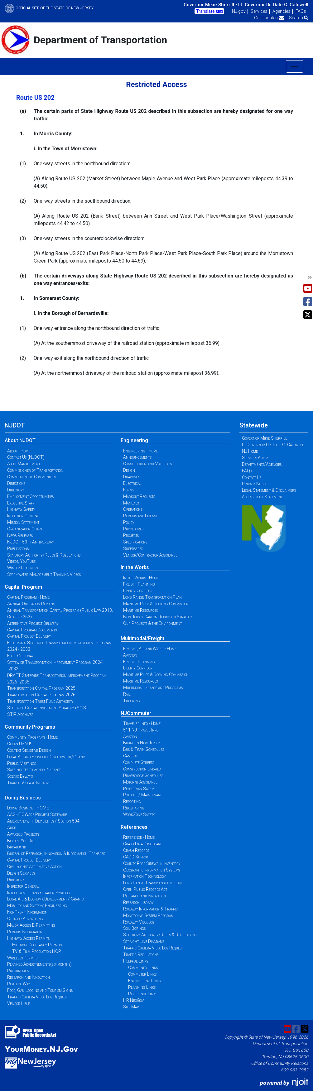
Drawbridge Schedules (143, 775)
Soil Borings (134, 928)
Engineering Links (144, 980)
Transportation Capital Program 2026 (41, 694)
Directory (15, 489)
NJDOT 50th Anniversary (30, 541)
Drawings (131, 476)
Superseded (133, 548)
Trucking (131, 700)
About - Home (18, 450)
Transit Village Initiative (29, 782)
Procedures (133, 528)
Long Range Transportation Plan (152, 597)
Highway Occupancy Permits (37, 944)
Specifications (135, 541)
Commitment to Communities (31, 476)
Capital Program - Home (28, 597)
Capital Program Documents (32, 629)
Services (259, 11)
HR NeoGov (133, 1000)
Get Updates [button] (269, 17)
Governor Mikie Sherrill (264, 438)
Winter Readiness (22, 567)
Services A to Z (255, 457)
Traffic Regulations (140, 954)
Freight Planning (139, 584)
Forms (128, 489)
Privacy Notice (254, 483)
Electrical (132, 483)
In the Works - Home (141, 577)
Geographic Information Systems (151, 869)
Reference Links (142, 993)
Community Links (143, 967)
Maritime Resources (140, 610)
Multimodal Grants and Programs (153, 687)
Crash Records (136, 850)
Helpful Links (135, 960)
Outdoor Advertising (25, 918)
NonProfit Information (27, 912)
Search (298, 17)
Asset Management (23, 463)
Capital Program (23, 587)
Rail (127, 694)
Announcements (137, 457)
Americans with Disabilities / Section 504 (43, 820)
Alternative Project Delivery (33, 623)
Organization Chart (24, 528)
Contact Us (251, 477)
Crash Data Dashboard (142, 843)
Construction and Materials (147, 463)
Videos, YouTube (21, 561)
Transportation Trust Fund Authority (40, 701)
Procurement (19, 970)
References (134, 827)
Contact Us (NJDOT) (26, 457)
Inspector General (23, 515)
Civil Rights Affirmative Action (34, 866)
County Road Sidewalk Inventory (152, 863)
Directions (16, 483)
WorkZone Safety (139, 814)
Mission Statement (23, 522)
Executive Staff (21, 502)
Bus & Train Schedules (143, 749)
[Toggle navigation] (294, 66)
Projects (131, 535)
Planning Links (142, 987)
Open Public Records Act (145, 889)
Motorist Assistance (140, 782)
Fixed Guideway (20, 655)
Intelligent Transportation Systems (38, 892)
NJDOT (15, 425)
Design (129, 470)
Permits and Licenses (141, 515)
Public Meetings (21, 763)
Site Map (131, 1006)
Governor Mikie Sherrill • (210, 4)
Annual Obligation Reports (31, 603)
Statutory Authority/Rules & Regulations (43, 555)
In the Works (135, 567)
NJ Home (250, 451)
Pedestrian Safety (139, 788)
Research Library (138, 902)
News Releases (20, 535)
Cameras (130, 755)
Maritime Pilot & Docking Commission (156, 603)
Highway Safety (21, 509)
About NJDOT (20, 440)
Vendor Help (18, 1003)
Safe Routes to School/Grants (34, 769)
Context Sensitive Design (29, 750)
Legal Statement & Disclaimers (269, 490)
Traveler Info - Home (142, 723)
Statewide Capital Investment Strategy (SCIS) (47, 707)
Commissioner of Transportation (35, 470)
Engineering (134, 440)
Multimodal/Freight (142, 638)
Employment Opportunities (30, 496)
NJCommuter (136, 713)
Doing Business (23, 798)
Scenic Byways (20, 776)
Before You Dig (20, 840)
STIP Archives (20, 714)
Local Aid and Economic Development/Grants (46, 756)
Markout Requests (139, 496)
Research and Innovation (28, 977)
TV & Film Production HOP (36, 951)
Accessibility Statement (262, 496)
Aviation (130, 655)
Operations (132, 509)
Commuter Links (142, 974)
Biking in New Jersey (141, 742)
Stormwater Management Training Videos (44, 574)
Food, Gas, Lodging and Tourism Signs (40, 990)
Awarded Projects (23, 834)
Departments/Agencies (262, 464)
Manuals (131, 502)
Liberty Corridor (137, 590)
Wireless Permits (22, 957)
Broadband (16, 846)
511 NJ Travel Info (140, 729)
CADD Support (136, 856)
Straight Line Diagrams (143, 941)
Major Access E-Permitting (31, 925)
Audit (12, 827)
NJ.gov (239, 11)
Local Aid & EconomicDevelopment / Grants (45, 898)
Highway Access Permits (28, 938)
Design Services (21, 873)
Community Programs (30, 727)
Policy (128, 522)
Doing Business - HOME (28, 807)
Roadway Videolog (138, 922)
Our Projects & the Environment (152, 623)
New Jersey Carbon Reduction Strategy (157, 616)
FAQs (301, 11)
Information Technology (144, 876)
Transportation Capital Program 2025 (41, 688)
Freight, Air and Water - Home (149, 648)
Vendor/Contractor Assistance (150, 555)
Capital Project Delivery (29, 636)
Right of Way (18, 983)
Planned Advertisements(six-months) (39, 964)
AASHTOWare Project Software (37, 814)
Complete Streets (138, 762)
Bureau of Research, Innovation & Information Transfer (56, 853)
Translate (209, 11)
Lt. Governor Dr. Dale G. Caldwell (273, 4)
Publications (18, 548)
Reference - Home (139, 837)
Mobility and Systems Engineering (37, 905)
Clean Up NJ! (19, 743)
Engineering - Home (140, 450)
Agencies (281, 11)
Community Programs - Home (32, 737)
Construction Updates (142, 768)
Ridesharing (133, 807)
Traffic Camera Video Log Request (37, 996)
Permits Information (24, 931)
